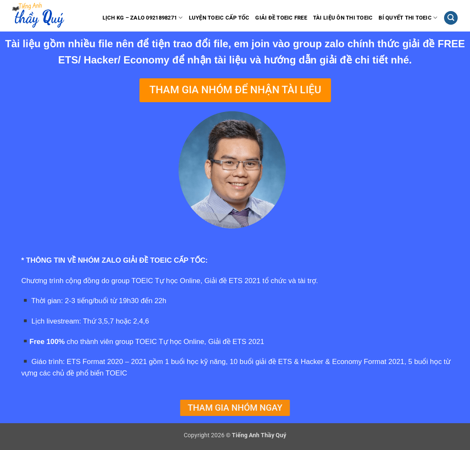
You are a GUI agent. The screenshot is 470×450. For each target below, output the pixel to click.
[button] (451, 18)
